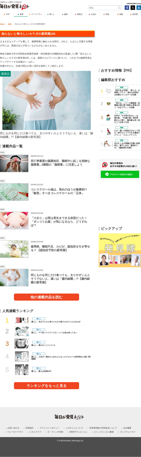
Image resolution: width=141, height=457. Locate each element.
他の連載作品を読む (46, 297)
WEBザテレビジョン (78, 432)
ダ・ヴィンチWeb (55, 432)
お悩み (93, 14)
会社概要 (127, 428)
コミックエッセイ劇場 (104, 432)
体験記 (79, 14)
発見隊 (135, 14)
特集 (107, 14)
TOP (8, 14)
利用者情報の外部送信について (103, 428)
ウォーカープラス (15, 432)
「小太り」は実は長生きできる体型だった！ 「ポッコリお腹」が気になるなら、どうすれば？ (59, 221)
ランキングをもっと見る (47, 386)
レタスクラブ (35, 432)
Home (2, 24)
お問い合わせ (13, 428)
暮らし (52, 14)
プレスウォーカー (128, 432)
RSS (138, 7)
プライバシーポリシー (49, 428)
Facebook (127, 7)
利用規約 (29, 428)
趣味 (66, 14)
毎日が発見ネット (16, 7)
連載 (121, 14)
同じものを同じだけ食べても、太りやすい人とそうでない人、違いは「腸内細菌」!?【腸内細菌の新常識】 (46, 135)
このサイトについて (74, 428)
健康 (21, 14)
